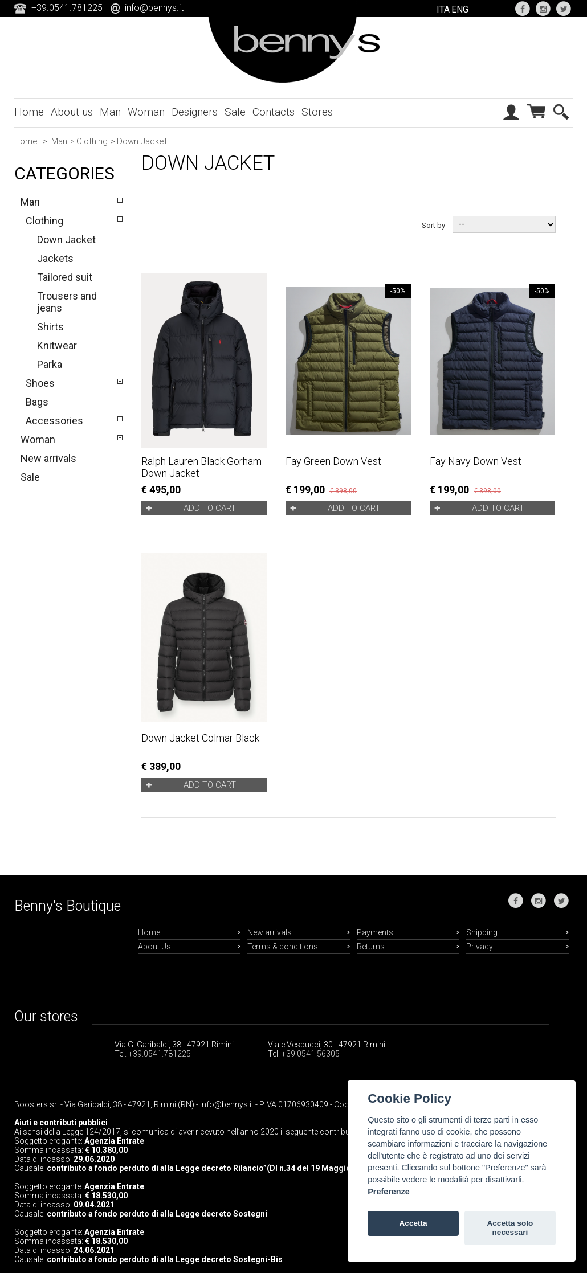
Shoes (40, 383)
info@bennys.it (154, 7)
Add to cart (210, 508)
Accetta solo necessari (510, 1228)
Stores (317, 111)
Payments (375, 932)
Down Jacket (66, 239)
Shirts (50, 327)
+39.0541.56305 (311, 1053)
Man (110, 111)
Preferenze (389, 1191)
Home (29, 111)
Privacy (479, 946)
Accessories (54, 421)
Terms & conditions (282, 946)
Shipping (482, 932)
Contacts (273, 111)
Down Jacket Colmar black (200, 738)
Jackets (55, 258)
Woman (146, 111)
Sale (235, 111)
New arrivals (48, 458)
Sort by (433, 224)
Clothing (92, 141)
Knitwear (57, 345)
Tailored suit (64, 277)
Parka (49, 364)
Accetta (413, 1223)
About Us (154, 946)
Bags (37, 402)
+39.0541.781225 (159, 1053)
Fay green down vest (333, 461)
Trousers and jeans (67, 302)
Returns (371, 946)
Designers (195, 111)
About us (72, 111)
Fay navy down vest (475, 461)
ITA (443, 9)
